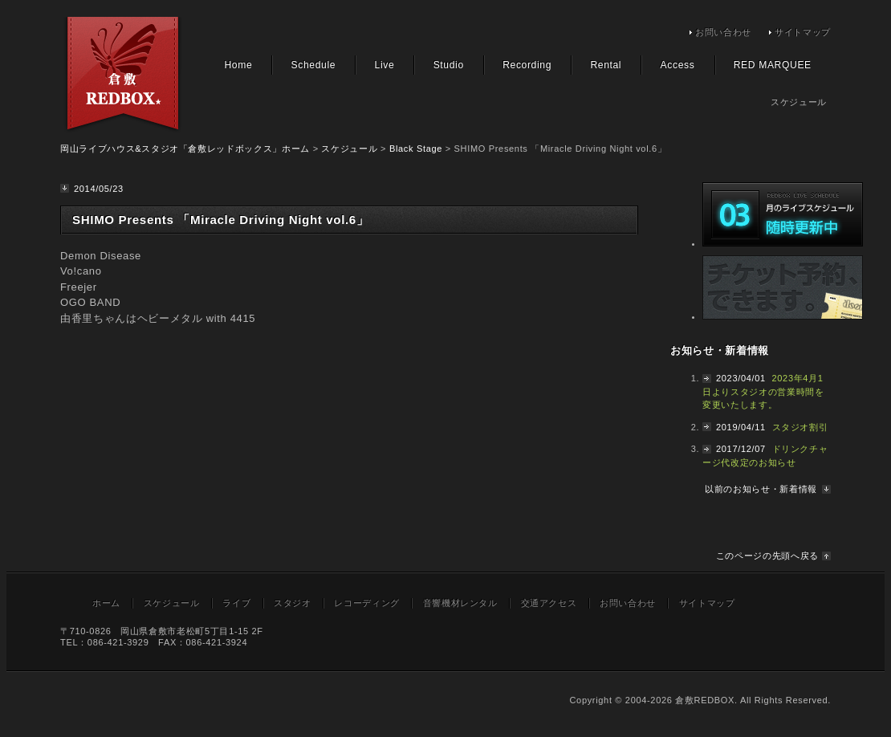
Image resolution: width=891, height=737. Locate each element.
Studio (448, 65)
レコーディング (367, 603)
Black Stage (415, 148)
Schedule (313, 65)
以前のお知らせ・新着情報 (761, 489)
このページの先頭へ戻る (767, 555)
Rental (605, 65)
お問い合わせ (723, 32)
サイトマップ (803, 32)
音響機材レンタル (460, 603)
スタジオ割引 (800, 427)
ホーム (106, 603)
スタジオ (292, 603)
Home (238, 65)
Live (385, 65)
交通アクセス (549, 603)
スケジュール (349, 148)
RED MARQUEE (773, 65)
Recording (526, 65)
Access (678, 65)
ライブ (236, 603)
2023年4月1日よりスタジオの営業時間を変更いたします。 (763, 391)
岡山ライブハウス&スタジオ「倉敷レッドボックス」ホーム (185, 148)
